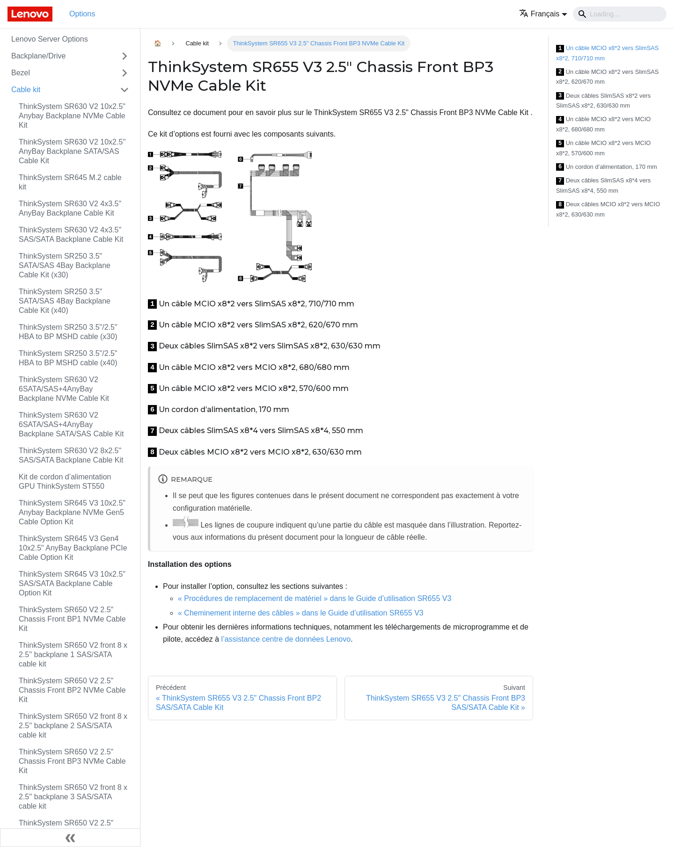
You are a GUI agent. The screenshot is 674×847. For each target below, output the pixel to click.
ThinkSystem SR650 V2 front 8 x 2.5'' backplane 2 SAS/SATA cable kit (73, 725)
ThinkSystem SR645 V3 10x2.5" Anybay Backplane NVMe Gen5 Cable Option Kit (72, 512)
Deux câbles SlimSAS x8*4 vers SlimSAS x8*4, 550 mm (603, 185)
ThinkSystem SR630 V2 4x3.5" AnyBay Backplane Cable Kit (70, 208)
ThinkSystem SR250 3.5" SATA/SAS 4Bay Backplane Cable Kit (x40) (64, 301)
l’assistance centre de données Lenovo (286, 639)
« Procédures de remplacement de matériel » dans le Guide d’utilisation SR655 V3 (314, 598)
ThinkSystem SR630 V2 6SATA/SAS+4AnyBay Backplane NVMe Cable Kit (64, 389)
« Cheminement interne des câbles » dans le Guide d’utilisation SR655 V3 (301, 613)
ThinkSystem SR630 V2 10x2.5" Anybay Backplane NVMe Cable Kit (72, 115)
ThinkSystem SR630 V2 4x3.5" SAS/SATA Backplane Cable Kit (71, 234)
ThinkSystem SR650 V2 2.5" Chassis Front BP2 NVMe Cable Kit (72, 690)
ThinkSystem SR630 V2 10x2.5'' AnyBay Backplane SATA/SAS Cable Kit (72, 151)
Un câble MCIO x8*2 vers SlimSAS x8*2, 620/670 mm (607, 77)
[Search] (620, 14)
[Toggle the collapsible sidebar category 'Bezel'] (124, 72)
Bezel (20, 73)
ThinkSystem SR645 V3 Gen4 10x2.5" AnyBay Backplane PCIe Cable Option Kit (73, 548)
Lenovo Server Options (49, 39)
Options (82, 14)
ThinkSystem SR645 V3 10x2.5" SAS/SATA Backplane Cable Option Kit (72, 583)
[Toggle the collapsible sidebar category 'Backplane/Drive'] (124, 56)
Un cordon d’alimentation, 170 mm (606, 167)
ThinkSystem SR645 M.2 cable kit (70, 182)
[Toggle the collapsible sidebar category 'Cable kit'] (124, 89)
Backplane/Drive (38, 56)
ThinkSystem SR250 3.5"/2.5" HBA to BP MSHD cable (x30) (68, 331)
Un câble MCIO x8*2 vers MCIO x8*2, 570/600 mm (603, 148)
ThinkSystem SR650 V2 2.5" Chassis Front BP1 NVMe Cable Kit (72, 619)
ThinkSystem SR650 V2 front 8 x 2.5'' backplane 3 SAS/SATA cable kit (73, 796)
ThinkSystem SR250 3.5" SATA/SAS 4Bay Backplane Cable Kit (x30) (64, 265)
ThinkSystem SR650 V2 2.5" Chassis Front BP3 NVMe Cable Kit (72, 761)
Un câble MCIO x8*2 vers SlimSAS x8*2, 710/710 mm (607, 53)
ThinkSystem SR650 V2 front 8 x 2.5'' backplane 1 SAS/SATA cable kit (73, 654)
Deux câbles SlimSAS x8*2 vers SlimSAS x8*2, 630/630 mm (603, 100)
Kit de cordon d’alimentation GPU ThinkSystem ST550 (65, 481)
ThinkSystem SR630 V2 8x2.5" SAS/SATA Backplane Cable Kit (71, 455)
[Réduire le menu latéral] (70, 837)
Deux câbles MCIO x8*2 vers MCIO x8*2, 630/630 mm (608, 209)
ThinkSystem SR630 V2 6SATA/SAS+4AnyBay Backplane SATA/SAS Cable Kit (71, 424)
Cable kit (25, 90)
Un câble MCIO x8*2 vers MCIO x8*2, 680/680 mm (603, 124)
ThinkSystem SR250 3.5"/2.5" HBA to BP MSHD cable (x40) (68, 358)
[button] (543, 14)
